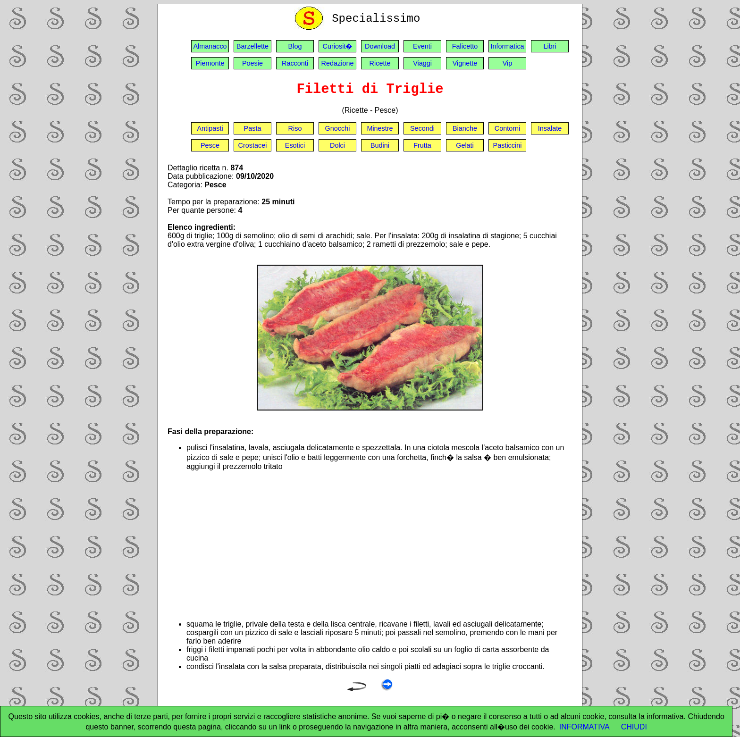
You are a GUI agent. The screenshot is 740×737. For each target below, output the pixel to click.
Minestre (380, 128)
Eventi (422, 46)
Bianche (465, 128)
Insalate (550, 128)
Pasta (252, 128)
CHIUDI (634, 727)
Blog (295, 46)
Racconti (295, 63)
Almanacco (210, 46)
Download (380, 46)
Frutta (422, 145)
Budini (379, 145)
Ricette (380, 63)
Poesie (252, 63)
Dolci (337, 145)
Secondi (422, 128)
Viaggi (422, 63)
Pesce (210, 145)
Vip (508, 63)
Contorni (507, 128)
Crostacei (252, 145)
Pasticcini (507, 145)
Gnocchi (337, 128)
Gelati (465, 145)
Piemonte (210, 63)
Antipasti (210, 128)
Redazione (337, 63)
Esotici (295, 145)
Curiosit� (338, 46)
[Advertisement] (379, 545)
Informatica (507, 46)
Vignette (465, 63)
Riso (295, 128)
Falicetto (465, 46)
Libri (549, 46)
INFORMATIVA (584, 727)
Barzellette (252, 46)
